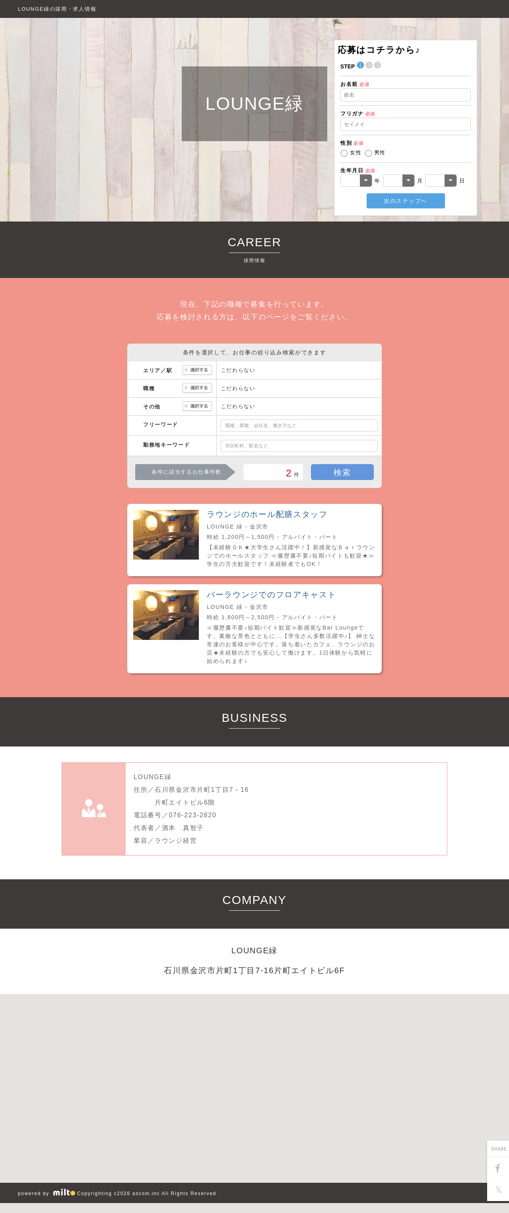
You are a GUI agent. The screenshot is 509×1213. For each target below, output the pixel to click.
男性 (380, 153)
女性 (355, 153)
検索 (342, 472)
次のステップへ (405, 201)
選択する (197, 370)
